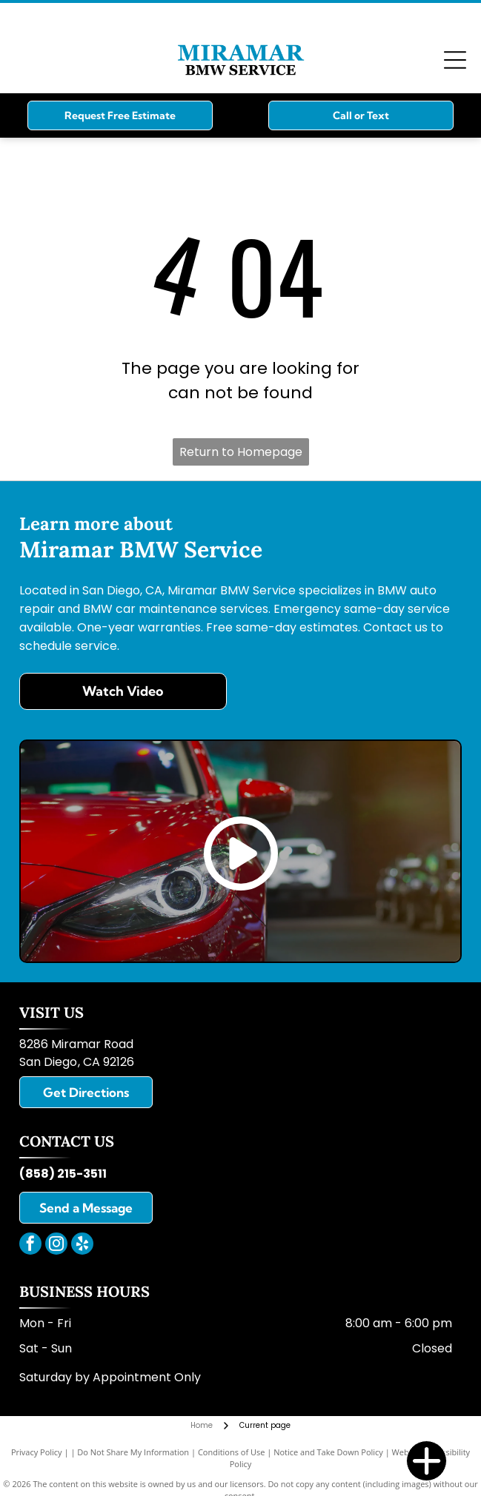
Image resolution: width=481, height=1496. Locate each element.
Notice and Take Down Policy (328, 1452)
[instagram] (56, 1245)
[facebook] (30, 1245)
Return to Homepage (240, 451)
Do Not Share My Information (133, 1452)
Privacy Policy (36, 1452)
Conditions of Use (231, 1452)
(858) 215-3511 (63, 1173)
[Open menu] (455, 60)
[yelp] (82, 1245)
